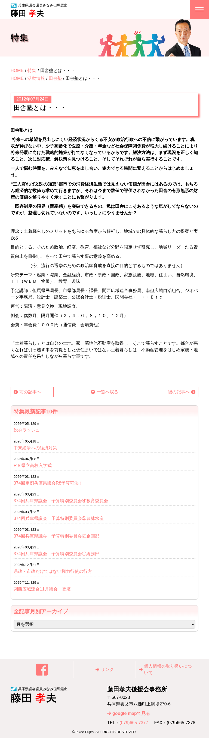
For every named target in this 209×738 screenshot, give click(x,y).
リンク (107, 669)
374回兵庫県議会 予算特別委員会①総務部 (56, 553)
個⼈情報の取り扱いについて (168, 669)
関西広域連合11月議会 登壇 (42, 589)
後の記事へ (179, 392)
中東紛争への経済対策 (35, 447)
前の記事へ (30, 392)
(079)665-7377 (133, 722)
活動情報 (36, 78)
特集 (31, 70)
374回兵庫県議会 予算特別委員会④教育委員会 (61, 500)
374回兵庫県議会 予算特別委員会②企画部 (56, 536)
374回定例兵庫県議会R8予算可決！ (48, 483)
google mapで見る (131, 713)
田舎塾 (55, 78)
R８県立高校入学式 (35, 465)
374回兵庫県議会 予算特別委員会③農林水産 (59, 518)
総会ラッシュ (27, 430)
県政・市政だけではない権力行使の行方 (53, 571)
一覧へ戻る (107, 392)
